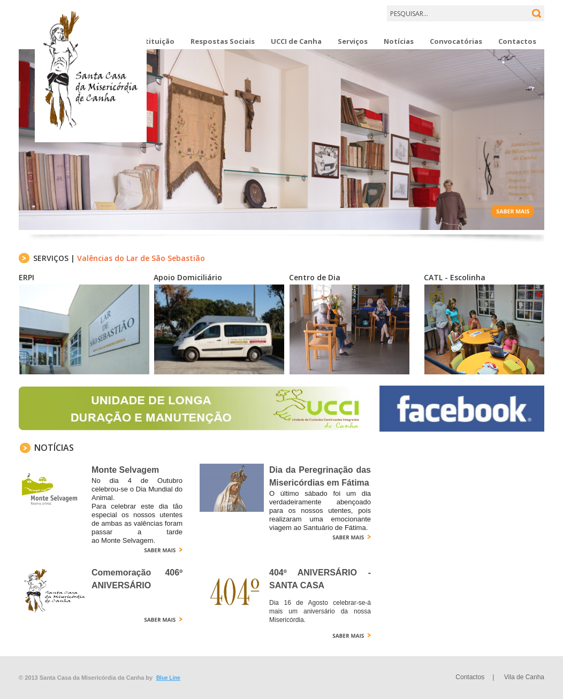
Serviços (353, 41)
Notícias (399, 41)
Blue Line (168, 678)
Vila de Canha (524, 677)
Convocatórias (456, 41)
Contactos (517, 41)
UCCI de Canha (296, 41)
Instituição (154, 41)
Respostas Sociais (223, 41)
